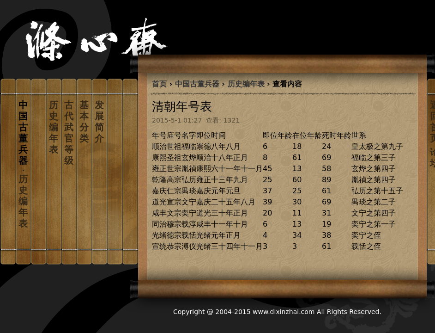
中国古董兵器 (197, 84)
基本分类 (84, 121)
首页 (159, 84)
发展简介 (99, 121)
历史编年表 (53, 127)
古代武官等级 (68, 132)
